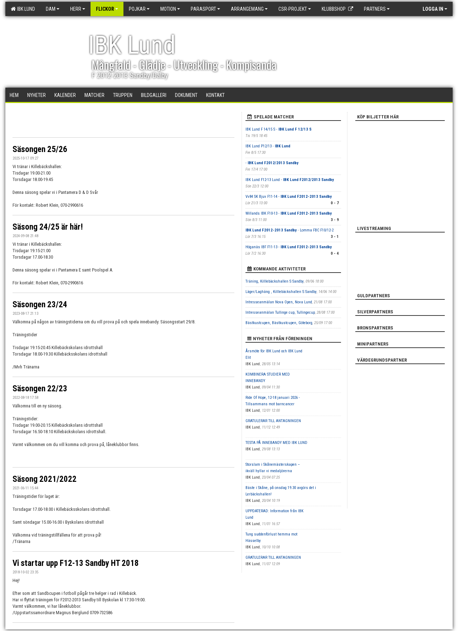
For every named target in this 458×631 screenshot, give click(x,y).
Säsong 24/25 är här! (48, 227)
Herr (77, 9)
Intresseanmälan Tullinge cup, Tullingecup (280, 312)
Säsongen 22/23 (40, 388)
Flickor (107, 9)
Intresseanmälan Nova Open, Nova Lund (278, 302)
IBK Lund (23, 9)
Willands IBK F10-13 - (288, 213)
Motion (170, 9)
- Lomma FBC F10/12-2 (289, 230)
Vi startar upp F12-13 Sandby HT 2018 (76, 563)
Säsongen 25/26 (40, 149)
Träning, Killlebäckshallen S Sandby (274, 281)
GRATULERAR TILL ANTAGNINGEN (273, 421)
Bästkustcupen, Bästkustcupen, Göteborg (278, 323)
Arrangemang (249, 9)
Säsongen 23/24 (40, 304)
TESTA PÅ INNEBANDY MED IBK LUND (276, 442)
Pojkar (139, 9)
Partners (377, 9)
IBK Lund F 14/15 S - (278, 129)
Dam (52, 9)
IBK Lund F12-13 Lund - (289, 179)
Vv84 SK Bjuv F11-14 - (288, 196)
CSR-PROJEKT (294, 9)
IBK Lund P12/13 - (267, 146)
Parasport (205, 9)
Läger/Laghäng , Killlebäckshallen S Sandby (281, 291)
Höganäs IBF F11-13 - (288, 247)
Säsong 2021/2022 (45, 479)
